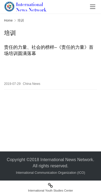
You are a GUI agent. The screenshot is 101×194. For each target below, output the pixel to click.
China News (31, 84)
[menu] (92, 7)
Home (8, 20)
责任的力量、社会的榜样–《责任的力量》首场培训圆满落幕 (48, 50)
